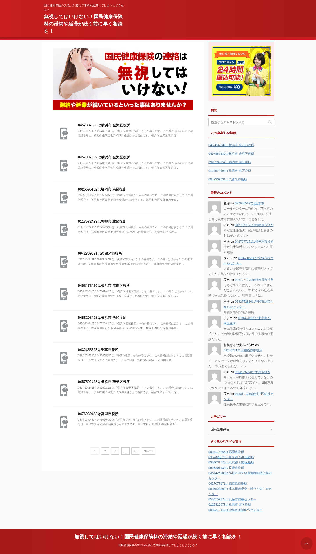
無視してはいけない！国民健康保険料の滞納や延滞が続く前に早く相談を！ (83, 24)
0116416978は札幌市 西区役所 (229, 504)
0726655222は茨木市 (249, 203)
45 (136, 451)
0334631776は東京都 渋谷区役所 (231, 462)
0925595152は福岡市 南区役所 (102, 189)
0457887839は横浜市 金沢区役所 (104, 157)
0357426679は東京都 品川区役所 (231, 457)
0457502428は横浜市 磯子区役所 (104, 382)
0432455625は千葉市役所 (98, 350)
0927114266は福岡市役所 (226, 452)
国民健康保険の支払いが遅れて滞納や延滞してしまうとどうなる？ (158, 545)
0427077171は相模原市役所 (254, 225)
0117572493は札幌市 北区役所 (102, 221)
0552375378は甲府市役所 (252, 372)
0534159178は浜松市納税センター (232, 499)
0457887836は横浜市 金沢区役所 (104, 125)
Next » (148, 451)
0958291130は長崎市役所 (226, 467)
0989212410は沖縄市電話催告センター (235, 510)
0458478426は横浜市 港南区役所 (104, 285)
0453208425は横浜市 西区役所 (102, 318)
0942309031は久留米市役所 (100, 253)
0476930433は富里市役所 (98, 414)
